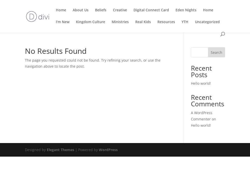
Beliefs (100, 10)
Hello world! (201, 83)
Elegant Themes (60, 149)
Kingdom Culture (90, 22)
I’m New (62, 22)
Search (216, 52)
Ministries (120, 22)
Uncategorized (207, 22)
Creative (120, 10)
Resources (166, 22)
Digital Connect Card (151, 10)
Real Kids (143, 22)
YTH (185, 22)
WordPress (108, 149)
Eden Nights (186, 10)
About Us (81, 10)
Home (61, 10)
